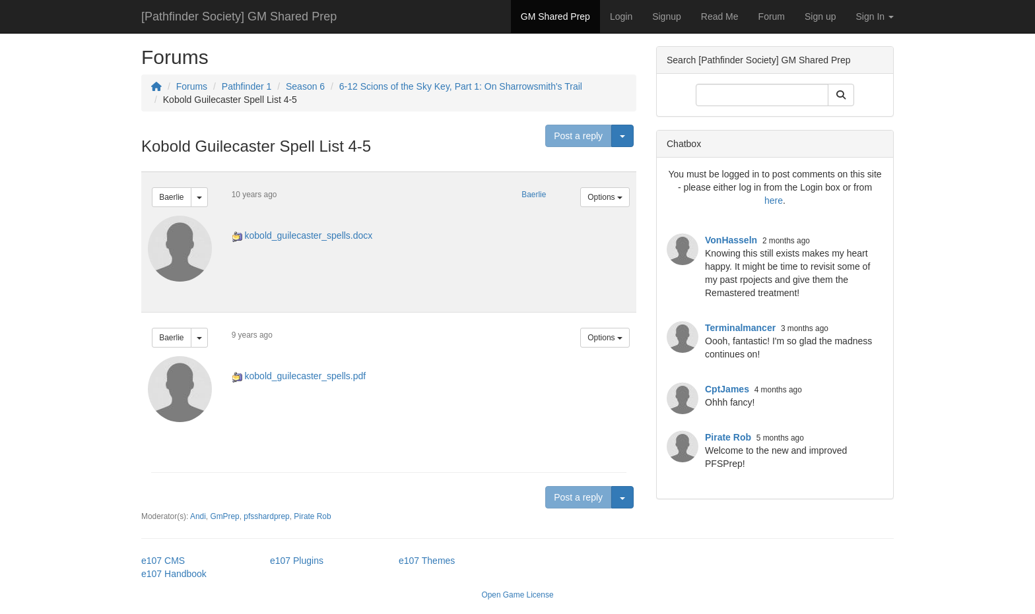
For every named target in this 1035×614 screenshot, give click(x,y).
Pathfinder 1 (247, 86)
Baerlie (171, 197)
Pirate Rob (312, 516)
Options (604, 197)
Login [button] (621, 16)
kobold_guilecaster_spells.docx (309, 235)
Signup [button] (666, 16)
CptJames (727, 389)
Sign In (875, 16)
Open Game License (517, 594)
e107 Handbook (174, 573)
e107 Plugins (296, 560)
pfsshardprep (266, 516)
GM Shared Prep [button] (555, 16)
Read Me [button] (720, 16)
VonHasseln (731, 240)
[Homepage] (156, 86)
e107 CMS (163, 560)
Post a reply (578, 136)
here (773, 200)
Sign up (820, 16)
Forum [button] (771, 16)
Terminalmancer (740, 327)
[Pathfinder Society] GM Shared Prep (239, 16)
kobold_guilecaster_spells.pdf (305, 376)
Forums (191, 86)
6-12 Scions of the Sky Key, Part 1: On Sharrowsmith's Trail (460, 86)
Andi (198, 516)
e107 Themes (427, 560)
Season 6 (305, 86)
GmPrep (224, 516)
